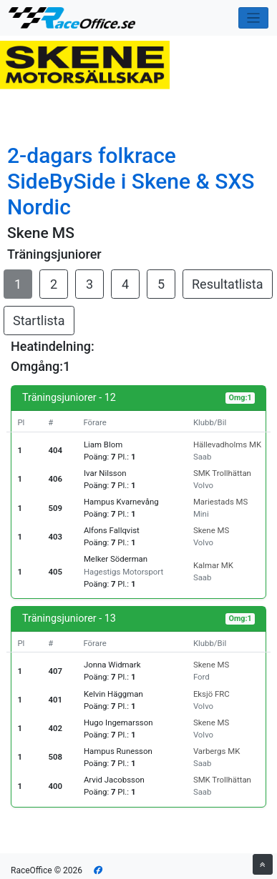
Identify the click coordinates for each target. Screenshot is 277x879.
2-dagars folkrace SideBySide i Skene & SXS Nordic (131, 181)
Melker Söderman (115, 559)
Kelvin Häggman (113, 694)
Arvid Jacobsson (114, 780)
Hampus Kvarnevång (121, 502)
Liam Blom (103, 445)
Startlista (39, 320)
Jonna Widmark (112, 665)
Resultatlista (227, 284)
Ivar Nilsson (105, 473)
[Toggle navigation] (253, 18)
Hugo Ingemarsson (118, 722)
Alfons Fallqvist (112, 530)
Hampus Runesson (118, 751)
